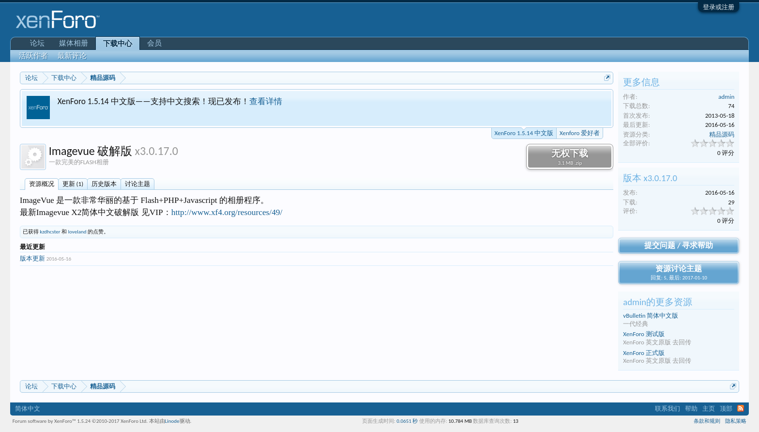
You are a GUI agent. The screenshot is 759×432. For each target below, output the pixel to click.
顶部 (726, 408)
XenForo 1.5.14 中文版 (524, 132)
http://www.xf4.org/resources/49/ (227, 212)
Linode (172, 421)
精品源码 (721, 134)
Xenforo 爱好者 (580, 133)
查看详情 (265, 101)
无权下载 (570, 157)
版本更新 (32, 258)
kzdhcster (50, 232)
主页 (708, 408)
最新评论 (72, 55)
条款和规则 (707, 421)
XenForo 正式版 (644, 352)
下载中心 (117, 43)
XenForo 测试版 (644, 334)
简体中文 (27, 408)
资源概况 (41, 183)
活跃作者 (33, 55)
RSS (740, 408)
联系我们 (667, 408)
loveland (77, 232)
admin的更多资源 (657, 302)
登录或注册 (718, 7)
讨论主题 (137, 183)
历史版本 (104, 183)
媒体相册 (73, 43)
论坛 (37, 43)
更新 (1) (72, 183)
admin (726, 96)
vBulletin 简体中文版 (650, 315)
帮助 (691, 408)
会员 (154, 43)
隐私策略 (735, 421)
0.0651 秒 (407, 421)
